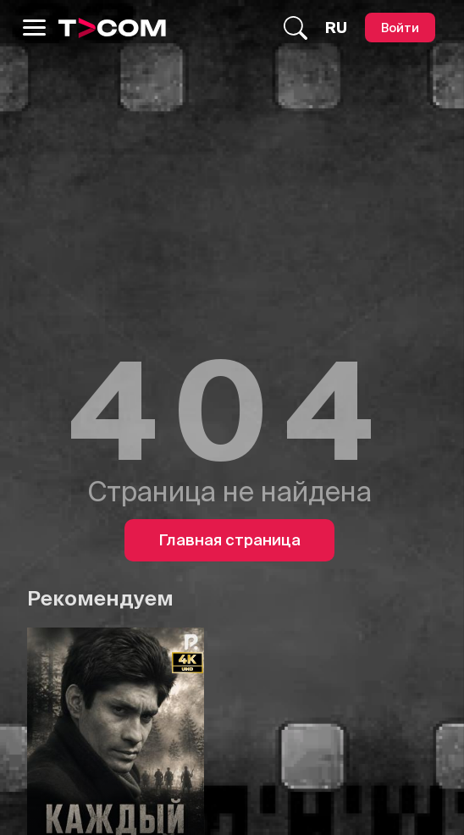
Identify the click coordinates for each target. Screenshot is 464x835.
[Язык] (336, 28)
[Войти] (400, 27)
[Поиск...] (295, 28)
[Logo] (112, 28)
